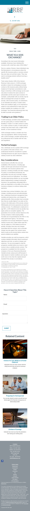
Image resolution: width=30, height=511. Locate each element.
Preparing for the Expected (15, 396)
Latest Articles (15, 477)
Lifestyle (15, 476)
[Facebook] (14, 17)
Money (15, 474)
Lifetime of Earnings (15, 429)
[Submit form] (6, 328)
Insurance (15, 471)
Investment (15, 468)
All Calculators (15, 481)
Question (5, 313)
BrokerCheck (3, 483)
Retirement (15, 466)
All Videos (14, 479)
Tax (15, 472)
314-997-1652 (15, 20)
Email (5, 304)
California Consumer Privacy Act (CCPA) (14, 502)
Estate (15, 469)
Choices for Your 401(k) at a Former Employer (15, 361)
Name (5, 294)
